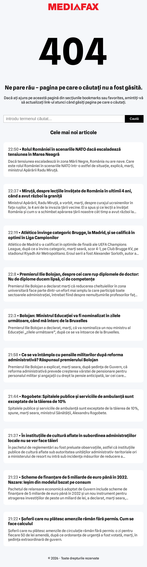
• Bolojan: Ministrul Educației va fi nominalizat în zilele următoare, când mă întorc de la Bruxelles (64, 318)
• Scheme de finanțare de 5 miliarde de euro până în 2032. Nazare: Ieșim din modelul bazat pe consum (68, 480)
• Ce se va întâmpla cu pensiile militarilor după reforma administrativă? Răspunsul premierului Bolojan (65, 357)
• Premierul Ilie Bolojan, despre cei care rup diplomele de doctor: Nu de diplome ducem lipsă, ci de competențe (73, 277)
